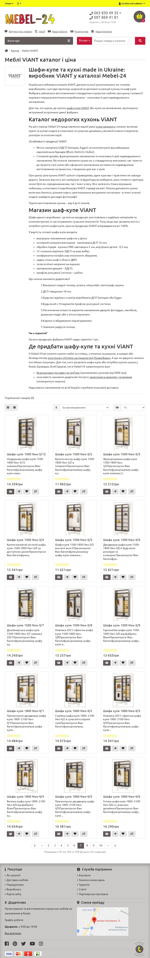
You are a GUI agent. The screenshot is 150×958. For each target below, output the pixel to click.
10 (100, 845)
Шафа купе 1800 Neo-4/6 (121, 796)
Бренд (15, 50)
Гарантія (83, 884)
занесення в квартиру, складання (110, 377)
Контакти (84, 875)
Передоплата (14, 884)
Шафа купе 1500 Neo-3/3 (121, 454)
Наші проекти (101, 31)
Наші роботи (57, 31)
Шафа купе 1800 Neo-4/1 (25, 711)
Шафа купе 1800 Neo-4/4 (25, 796)
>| (115, 845)
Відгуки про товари (18, 31)
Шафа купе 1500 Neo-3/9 (121, 625)
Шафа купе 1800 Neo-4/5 (73, 796)
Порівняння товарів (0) (19, 398)
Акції (40, 31)
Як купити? (13, 875)
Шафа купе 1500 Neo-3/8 (73, 625)
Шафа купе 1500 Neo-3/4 (25, 540)
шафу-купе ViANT (78, 108)
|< (35, 845)
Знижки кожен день (90, 880)
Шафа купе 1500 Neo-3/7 (25, 625)
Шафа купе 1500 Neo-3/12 (26, 454)
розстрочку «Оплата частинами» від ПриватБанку (79, 358)
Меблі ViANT (30, 50)
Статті (81, 889)
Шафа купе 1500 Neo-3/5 (73, 540)
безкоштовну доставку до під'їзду (58, 372)
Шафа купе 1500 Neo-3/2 (73, 454)
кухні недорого (105, 126)
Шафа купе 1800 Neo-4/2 (73, 711)
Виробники (13, 889)
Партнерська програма (92, 894)
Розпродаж (79, 31)
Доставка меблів (16, 880)
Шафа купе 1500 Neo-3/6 (121, 540)
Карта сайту (13, 894)
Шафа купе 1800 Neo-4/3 (121, 711)
